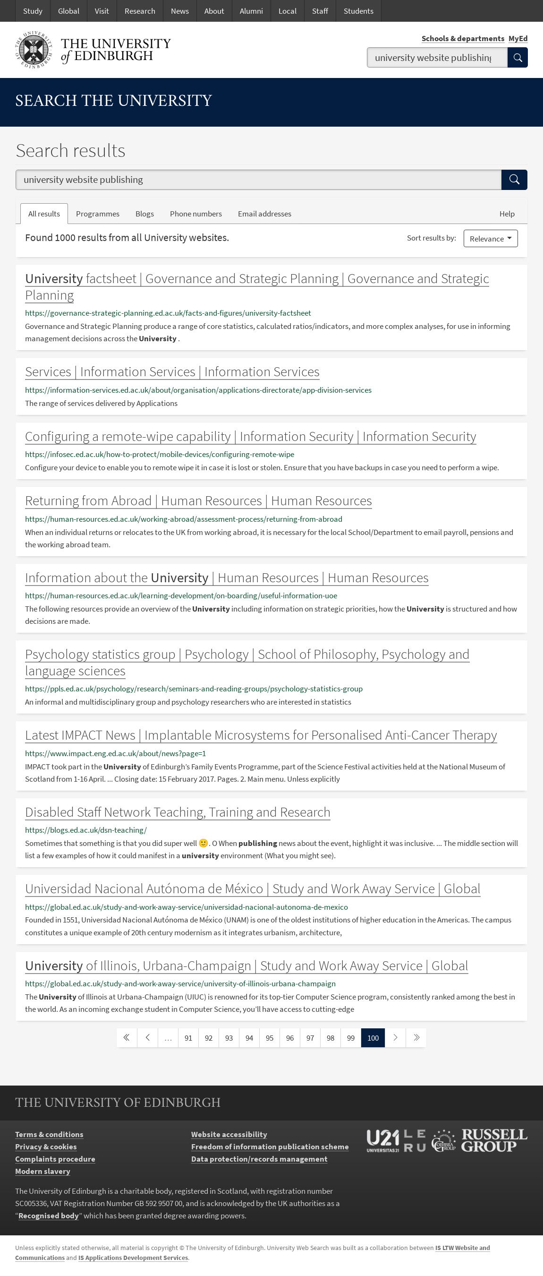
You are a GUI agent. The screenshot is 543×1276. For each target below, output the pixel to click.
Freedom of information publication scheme (270, 1146)
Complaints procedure (55, 1159)
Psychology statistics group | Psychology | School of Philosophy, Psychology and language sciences (247, 662)
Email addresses (268, 213)
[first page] (127, 1037)
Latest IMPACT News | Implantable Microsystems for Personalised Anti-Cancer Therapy (261, 734)
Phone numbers (200, 213)
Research (140, 11)
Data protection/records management (259, 1159)
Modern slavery (42, 1171)
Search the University (113, 102)
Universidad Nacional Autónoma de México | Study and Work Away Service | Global (253, 888)
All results (44, 213)
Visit (102, 11)
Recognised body (48, 1215)
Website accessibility (229, 1134)
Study (32, 11)
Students (358, 11)
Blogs (149, 213)
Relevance (487, 238)
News (180, 11)
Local (288, 11)
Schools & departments (463, 38)
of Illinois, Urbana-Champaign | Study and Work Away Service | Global (246, 965)
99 (354, 1037)
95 (272, 1037)
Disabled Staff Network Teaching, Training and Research (178, 811)
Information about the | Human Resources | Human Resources (227, 577)
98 (333, 1037)
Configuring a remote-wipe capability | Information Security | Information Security (250, 436)
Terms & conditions (49, 1134)
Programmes (97, 213)
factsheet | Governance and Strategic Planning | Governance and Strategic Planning (257, 286)
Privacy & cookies (46, 1146)
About (214, 11)
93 (232, 1037)
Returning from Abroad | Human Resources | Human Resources (198, 500)
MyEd (518, 38)
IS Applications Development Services (133, 1257)
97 (313, 1037)
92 (211, 1037)
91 (191, 1037)
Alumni (251, 11)
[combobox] (437, 57)
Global (68, 11)
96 (293, 1037)
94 (252, 1037)
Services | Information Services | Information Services (172, 371)
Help (507, 213)
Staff (320, 11)
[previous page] (147, 1037)
